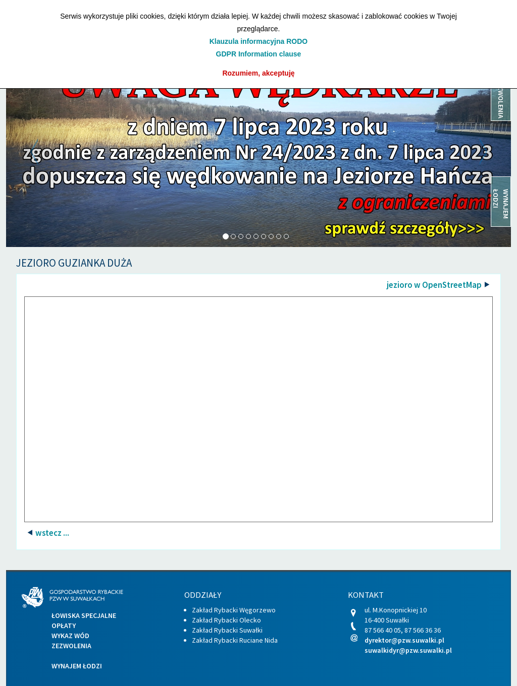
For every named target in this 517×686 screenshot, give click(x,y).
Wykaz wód (70, 635)
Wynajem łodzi (76, 665)
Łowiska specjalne (83, 615)
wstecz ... (51, 532)
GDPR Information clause (258, 54)
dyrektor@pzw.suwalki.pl (404, 640)
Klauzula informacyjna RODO (258, 41)
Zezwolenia (71, 645)
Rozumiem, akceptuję (258, 73)
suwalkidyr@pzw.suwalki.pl (408, 650)
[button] (44, 151)
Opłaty (63, 625)
